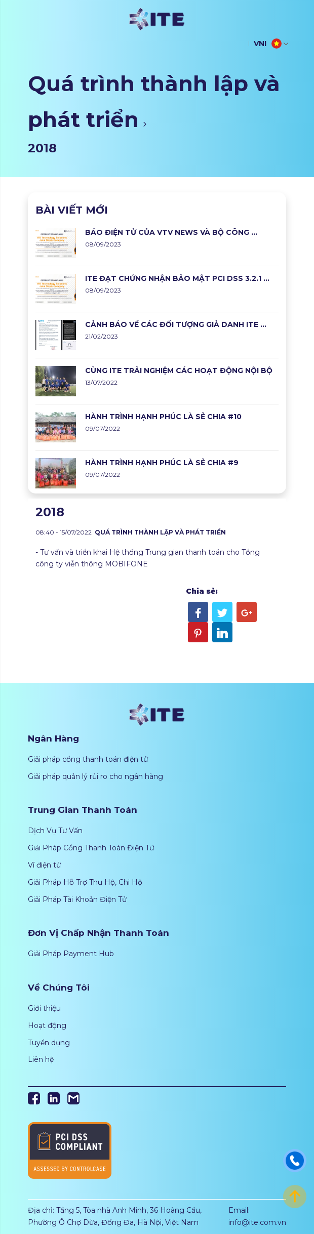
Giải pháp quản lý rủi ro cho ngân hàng (95, 776)
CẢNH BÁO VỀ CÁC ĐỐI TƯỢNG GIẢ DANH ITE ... (175, 324)
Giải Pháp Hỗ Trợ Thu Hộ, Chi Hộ (85, 882)
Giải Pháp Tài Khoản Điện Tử (77, 899)
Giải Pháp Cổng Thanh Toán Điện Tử (91, 847)
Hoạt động (47, 1025)
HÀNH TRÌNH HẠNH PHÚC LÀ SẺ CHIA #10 (163, 416)
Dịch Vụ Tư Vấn (55, 830)
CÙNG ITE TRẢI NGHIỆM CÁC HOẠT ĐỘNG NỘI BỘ (178, 370)
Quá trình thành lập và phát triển (154, 101)
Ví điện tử (44, 865)
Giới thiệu (44, 1008)
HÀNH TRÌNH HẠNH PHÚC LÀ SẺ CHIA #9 (162, 462)
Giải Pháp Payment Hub (71, 953)
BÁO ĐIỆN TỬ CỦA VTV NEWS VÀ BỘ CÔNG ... (171, 232)
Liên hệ (41, 1059)
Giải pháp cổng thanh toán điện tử (88, 759)
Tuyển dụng (49, 1042)
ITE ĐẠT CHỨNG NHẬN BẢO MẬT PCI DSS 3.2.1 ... (177, 278)
